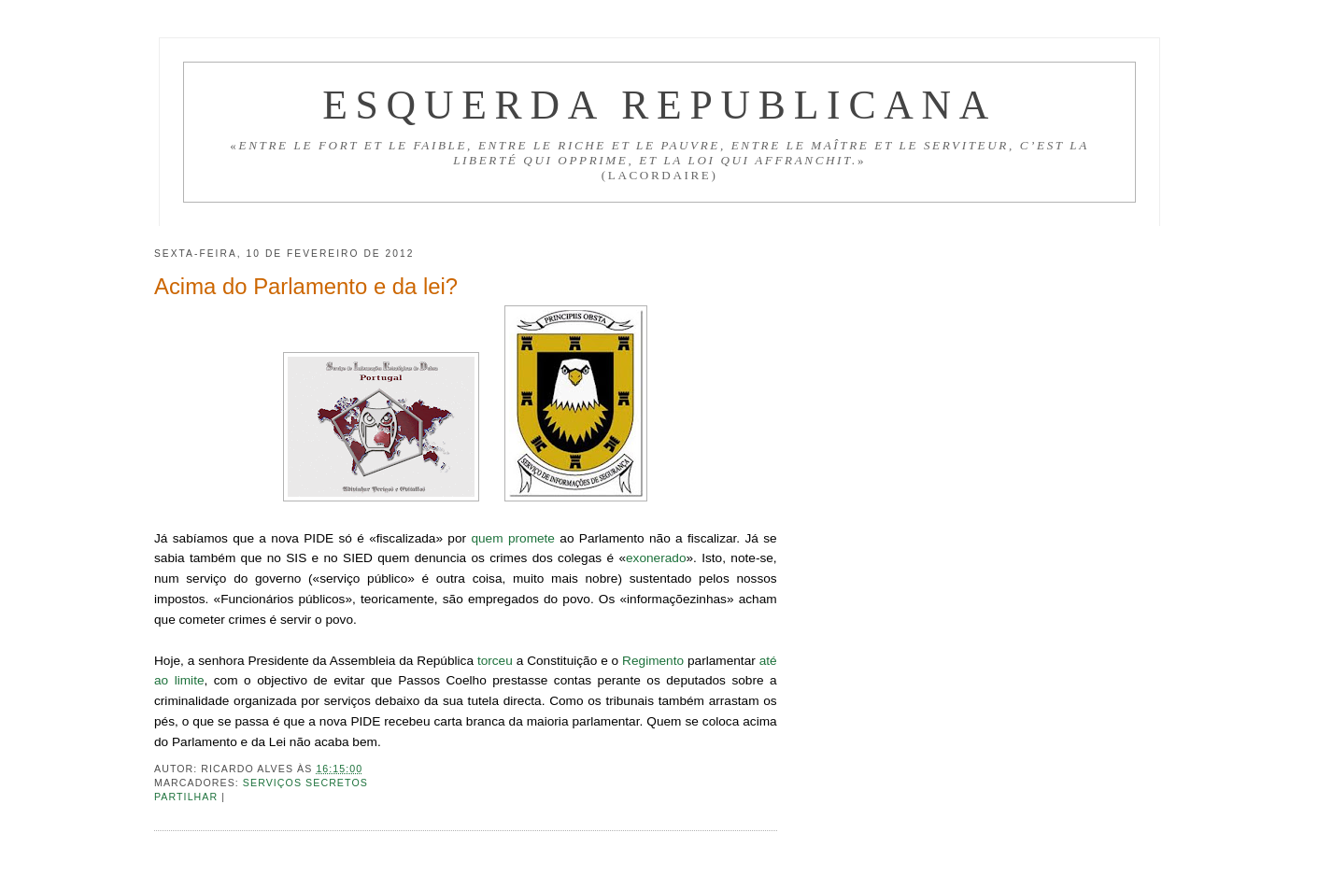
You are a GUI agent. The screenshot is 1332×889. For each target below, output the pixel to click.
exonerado (656, 558)
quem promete (513, 538)
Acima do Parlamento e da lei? (306, 286)
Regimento (653, 661)
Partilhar (187, 796)
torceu (495, 661)
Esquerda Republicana (659, 104)
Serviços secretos (305, 782)
